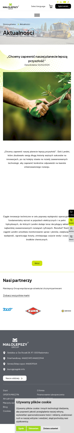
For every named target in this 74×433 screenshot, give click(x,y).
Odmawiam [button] (33, 428)
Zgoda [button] (21, 428)
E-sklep (71, 213)
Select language (38, 6)
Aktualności (25, 24)
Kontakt (71, 221)
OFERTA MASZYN (11, 394)
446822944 (38, 358)
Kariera (71, 229)
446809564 (31, 363)
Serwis (71, 237)
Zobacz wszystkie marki (16, 295)
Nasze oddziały (14, 378)
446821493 (27, 358)
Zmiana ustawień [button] (50, 428)
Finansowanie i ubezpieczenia (50, 394)
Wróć (37, 263)
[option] (34, 311)
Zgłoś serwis (63, 6)
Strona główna (9, 24)
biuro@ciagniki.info (16, 369)
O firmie (40, 390)
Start (5, 390)
